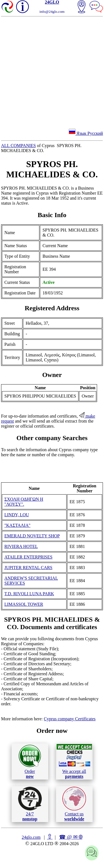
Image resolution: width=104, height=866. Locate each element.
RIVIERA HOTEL (21, 546)
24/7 (30, 804)
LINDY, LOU (16, 514)
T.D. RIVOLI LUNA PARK (29, 593)
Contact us (74, 804)
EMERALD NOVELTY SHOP (32, 536)
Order (30, 761)
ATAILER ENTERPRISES (28, 557)
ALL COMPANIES (18, 145)
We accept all (74, 761)
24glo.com (31, 837)
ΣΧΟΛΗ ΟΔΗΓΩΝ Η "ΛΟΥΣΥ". (23, 502)
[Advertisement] (52, 71)
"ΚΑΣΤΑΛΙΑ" (17, 525)
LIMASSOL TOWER (23, 604)
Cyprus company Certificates (70, 718)
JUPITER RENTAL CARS (28, 567)
